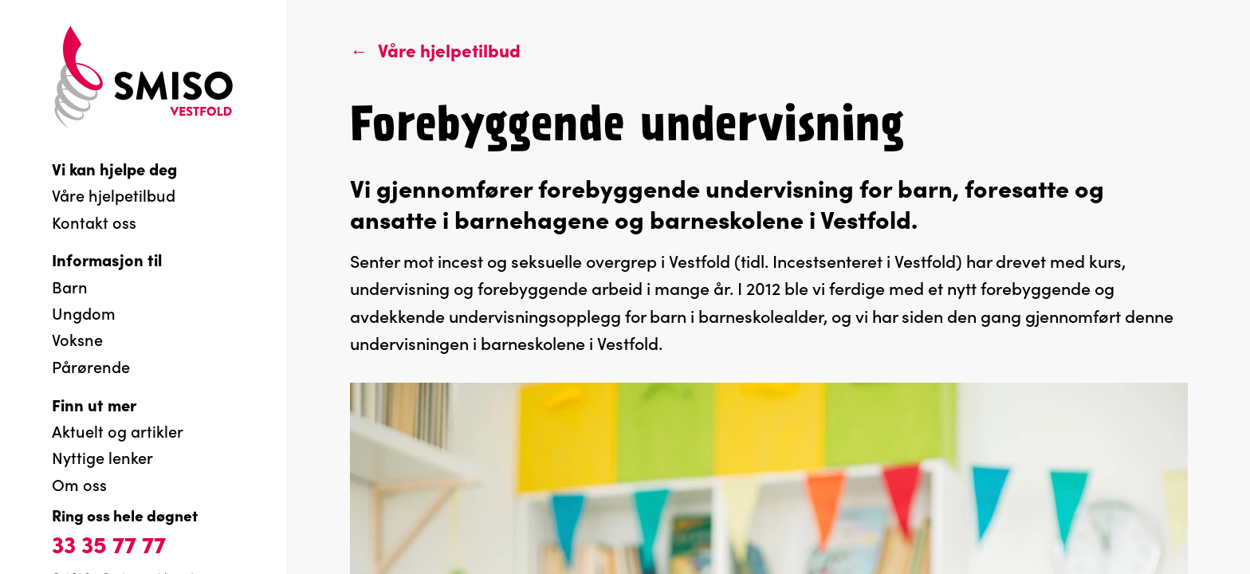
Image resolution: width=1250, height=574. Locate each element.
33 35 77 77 (109, 543)
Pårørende (91, 366)
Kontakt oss (94, 221)
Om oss (79, 484)
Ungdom (84, 312)
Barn (70, 286)
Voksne (77, 339)
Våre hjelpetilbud (113, 194)
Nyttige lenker (102, 457)
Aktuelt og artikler (117, 430)
